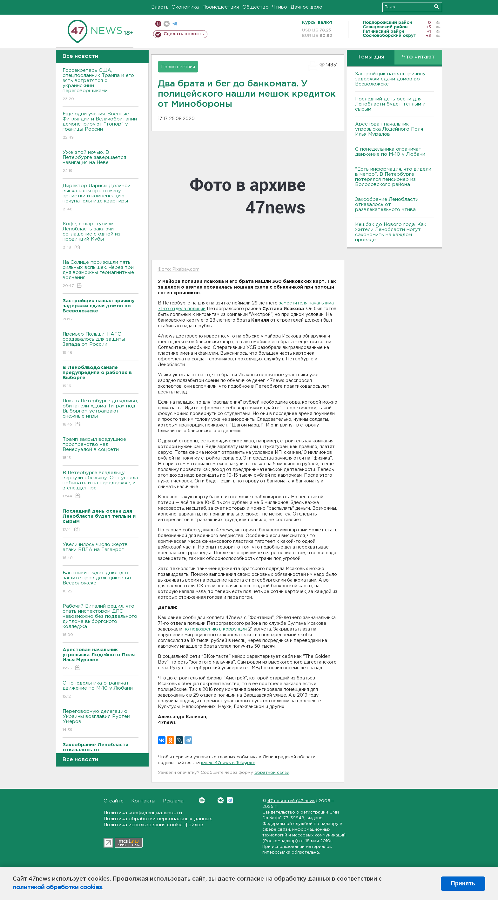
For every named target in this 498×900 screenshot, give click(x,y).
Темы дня (370, 57)
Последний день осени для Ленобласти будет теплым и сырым (390, 104)
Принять (463, 883)
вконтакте (167, 24)
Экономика (185, 7)
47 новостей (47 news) (292, 801)
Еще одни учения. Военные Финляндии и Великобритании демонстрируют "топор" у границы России (100, 126)
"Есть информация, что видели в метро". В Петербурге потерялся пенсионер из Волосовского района (393, 177)
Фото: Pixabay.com (178, 269)
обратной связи (271, 772)
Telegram (230, 800)
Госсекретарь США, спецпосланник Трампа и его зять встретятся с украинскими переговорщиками (100, 85)
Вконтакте (202, 800)
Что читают (418, 57)
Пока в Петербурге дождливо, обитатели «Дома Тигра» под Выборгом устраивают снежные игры (100, 413)
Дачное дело (306, 7)
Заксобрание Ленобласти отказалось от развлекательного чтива (387, 204)
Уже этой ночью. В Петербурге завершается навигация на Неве (100, 162)
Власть (160, 7)
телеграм (175, 24)
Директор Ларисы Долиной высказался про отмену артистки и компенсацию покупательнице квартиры (100, 198)
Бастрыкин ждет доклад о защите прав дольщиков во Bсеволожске (100, 582)
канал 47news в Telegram (228, 763)
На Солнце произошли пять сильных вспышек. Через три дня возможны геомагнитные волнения (100, 274)
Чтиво (279, 7)
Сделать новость (184, 34)
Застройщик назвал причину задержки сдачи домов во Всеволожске (390, 79)
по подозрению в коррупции (215, 629)
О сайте (114, 801)
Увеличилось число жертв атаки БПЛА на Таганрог (100, 551)
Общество (255, 7)
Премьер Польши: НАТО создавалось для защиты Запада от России (100, 343)
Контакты (143, 801)
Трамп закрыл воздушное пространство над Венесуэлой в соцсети (100, 448)
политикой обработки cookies (57, 887)
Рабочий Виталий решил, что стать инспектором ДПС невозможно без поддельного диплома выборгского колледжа (100, 621)
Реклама (173, 801)
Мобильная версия (158, 24)
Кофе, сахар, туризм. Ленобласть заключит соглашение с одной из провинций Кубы (100, 236)
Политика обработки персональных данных (158, 819)
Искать (436, 6)
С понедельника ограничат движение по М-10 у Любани (100, 690)
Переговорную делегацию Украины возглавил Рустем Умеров (100, 721)
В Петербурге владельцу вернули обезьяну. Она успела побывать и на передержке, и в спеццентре (100, 485)
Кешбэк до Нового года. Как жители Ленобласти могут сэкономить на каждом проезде (390, 232)
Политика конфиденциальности (143, 813)
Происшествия (220, 7)
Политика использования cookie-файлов (153, 825)
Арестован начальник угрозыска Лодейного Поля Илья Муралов (389, 129)
